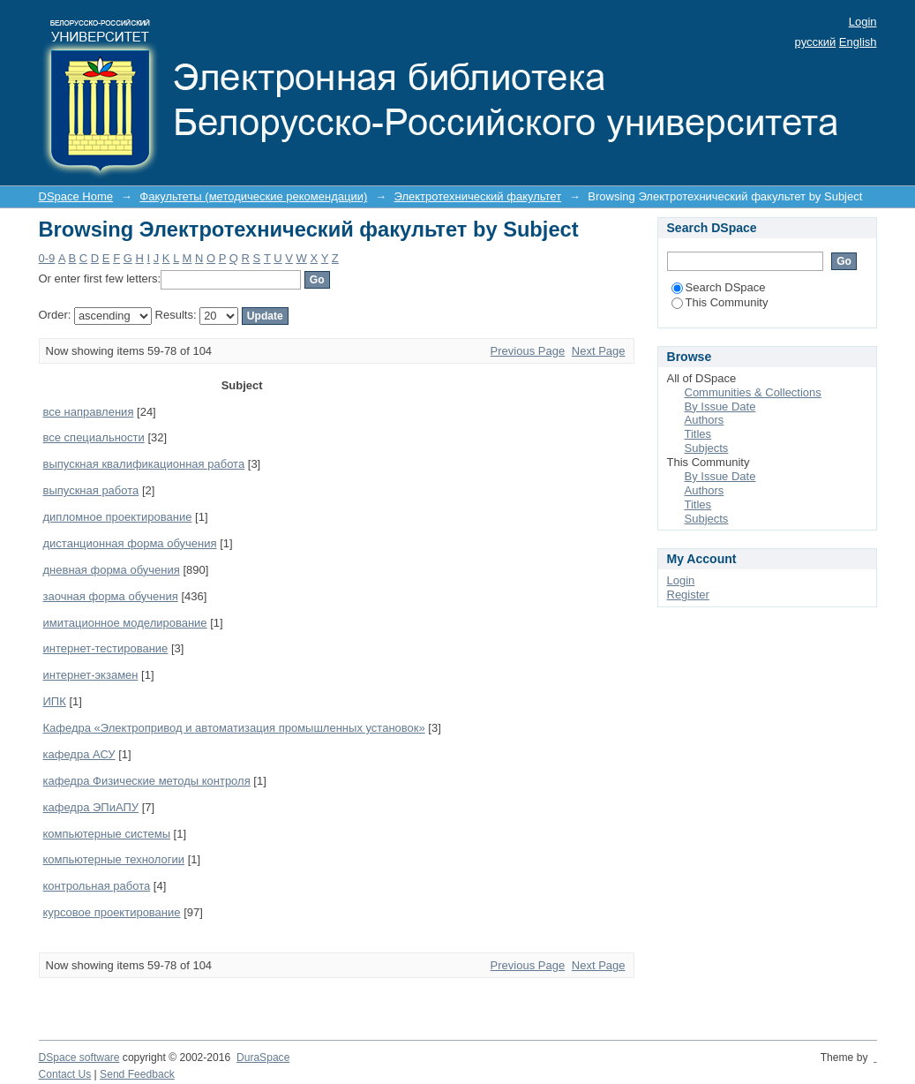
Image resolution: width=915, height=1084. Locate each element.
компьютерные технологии (114, 859)
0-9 (47, 258)
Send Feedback (137, 1074)
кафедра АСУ (79, 754)
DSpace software (79, 1057)
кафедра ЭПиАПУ (91, 807)
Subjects (707, 448)
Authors (704, 419)
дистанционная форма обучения (130, 543)
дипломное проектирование (117, 516)
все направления (88, 411)
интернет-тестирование (106, 648)
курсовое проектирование (112, 912)
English (858, 42)
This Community (720, 302)
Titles (698, 433)
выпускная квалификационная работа (144, 463)
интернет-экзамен (91, 674)
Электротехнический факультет (478, 196)
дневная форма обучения (111, 569)
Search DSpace (718, 287)
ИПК (54, 701)
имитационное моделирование (125, 622)
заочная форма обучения (110, 596)
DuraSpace (262, 1057)
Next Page (599, 351)
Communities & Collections (753, 392)
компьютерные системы (107, 833)
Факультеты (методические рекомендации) (253, 196)
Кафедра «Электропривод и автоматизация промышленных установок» (234, 727)
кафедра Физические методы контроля (147, 780)
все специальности (94, 437)
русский (815, 42)
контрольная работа (97, 885)
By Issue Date (720, 406)
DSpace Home (76, 196)
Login (863, 21)
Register (688, 594)
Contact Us (65, 1074)
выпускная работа (91, 490)
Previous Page (528, 351)
